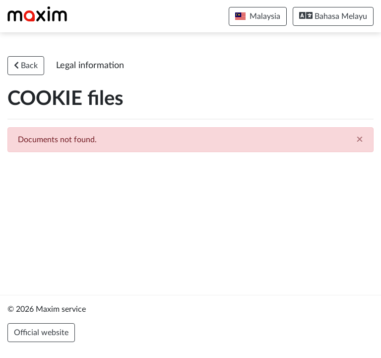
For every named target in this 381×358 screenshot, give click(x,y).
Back (26, 65)
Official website (41, 333)
